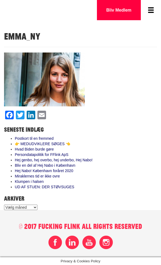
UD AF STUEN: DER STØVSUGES (44, 187)
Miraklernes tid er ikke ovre (37, 176)
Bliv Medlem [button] (118, 10)
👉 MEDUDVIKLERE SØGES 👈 (42, 144)
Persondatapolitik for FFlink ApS (41, 154)
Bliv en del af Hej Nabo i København (45, 165)
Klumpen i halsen (29, 181)
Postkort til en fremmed (34, 138)
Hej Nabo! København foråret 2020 (44, 171)
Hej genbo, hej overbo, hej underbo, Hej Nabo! (54, 160)
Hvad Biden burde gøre (34, 149)
